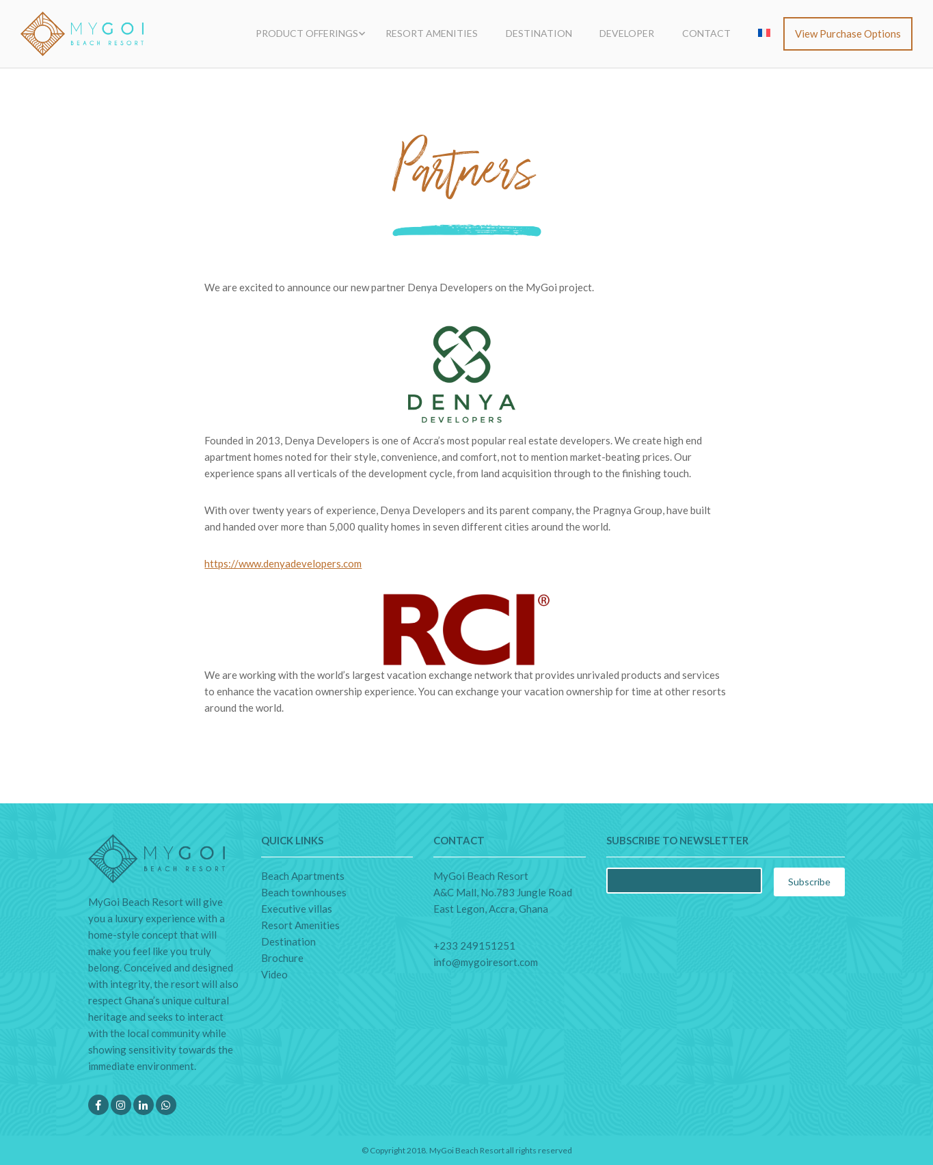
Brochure (282, 958)
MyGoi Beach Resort (466, 1150)
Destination (539, 33)
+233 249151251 (474, 945)
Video (274, 974)
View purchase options (848, 33)
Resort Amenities (432, 33)
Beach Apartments (302, 876)
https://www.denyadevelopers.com (283, 563)
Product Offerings (307, 33)
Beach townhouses (304, 892)
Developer (626, 33)
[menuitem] (764, 33)
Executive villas (296, 908)
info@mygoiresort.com (485, 962)
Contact (706, 33)
